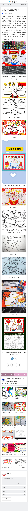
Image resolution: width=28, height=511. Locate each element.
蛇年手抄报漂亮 (5, 439)
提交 (7, 499)
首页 (3, 5)
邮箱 (4, 491)
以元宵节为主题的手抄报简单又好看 (20, 374)
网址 (4, 494)
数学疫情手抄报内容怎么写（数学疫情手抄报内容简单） (7, 454)
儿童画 (7, 5)
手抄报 (11, 5)
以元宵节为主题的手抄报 (7, 374)
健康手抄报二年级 (6, 412)
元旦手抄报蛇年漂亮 (19, 439)
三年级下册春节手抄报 (19, 412)
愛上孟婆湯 (12, 378)
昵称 (4, 487)
